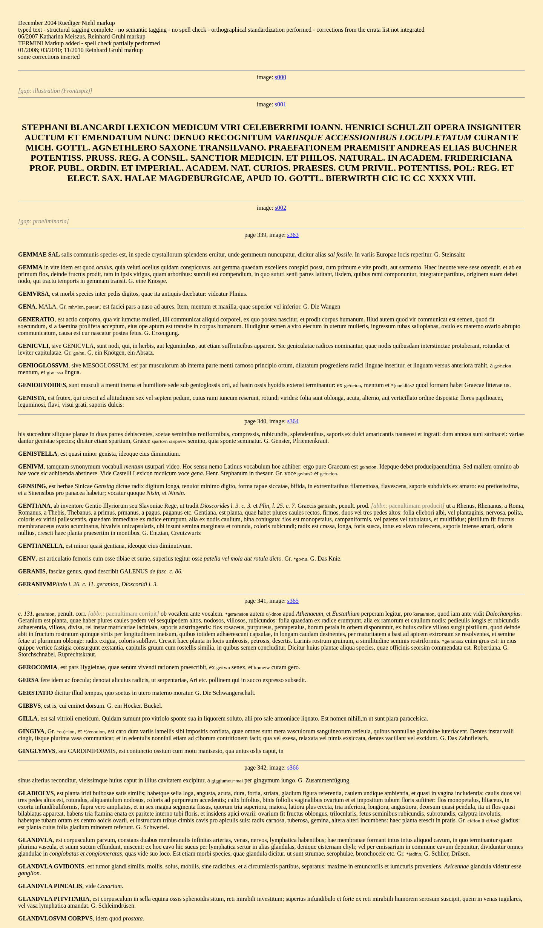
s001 (280, 104)
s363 (293, 235)
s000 (280, 77)
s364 (293, 421)
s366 (293, 767)
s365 (293, 601)
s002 (280, 207)
